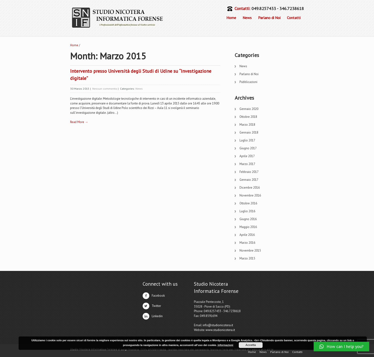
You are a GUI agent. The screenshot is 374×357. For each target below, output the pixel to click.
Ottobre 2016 (248, 203)
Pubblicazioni (248, 82)
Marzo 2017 (247, 164)
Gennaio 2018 (248, 132)
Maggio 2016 (248, 227)
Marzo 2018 (247, 125)
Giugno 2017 (248, 148)
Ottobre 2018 (248, 117)
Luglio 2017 (247, 140)
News (247, 17)
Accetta (250, 345)
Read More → (79, 122)
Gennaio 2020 (248, 109)
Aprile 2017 (247, 156)
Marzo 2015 (247, 258)
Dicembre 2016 (249, 188)
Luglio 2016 (247, 211)
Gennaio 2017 (248, 180)
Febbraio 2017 (249, 172)
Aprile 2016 (247, 235)
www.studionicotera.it (220, 330)
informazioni (225, 345)
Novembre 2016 (250, 195)
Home (231, 17)
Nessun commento (104, 88)
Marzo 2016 (247, 243)
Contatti (294, 17)
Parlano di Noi (269, 17)
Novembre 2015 (250, 250)
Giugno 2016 (248, 219)
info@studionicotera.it (218, 325)
